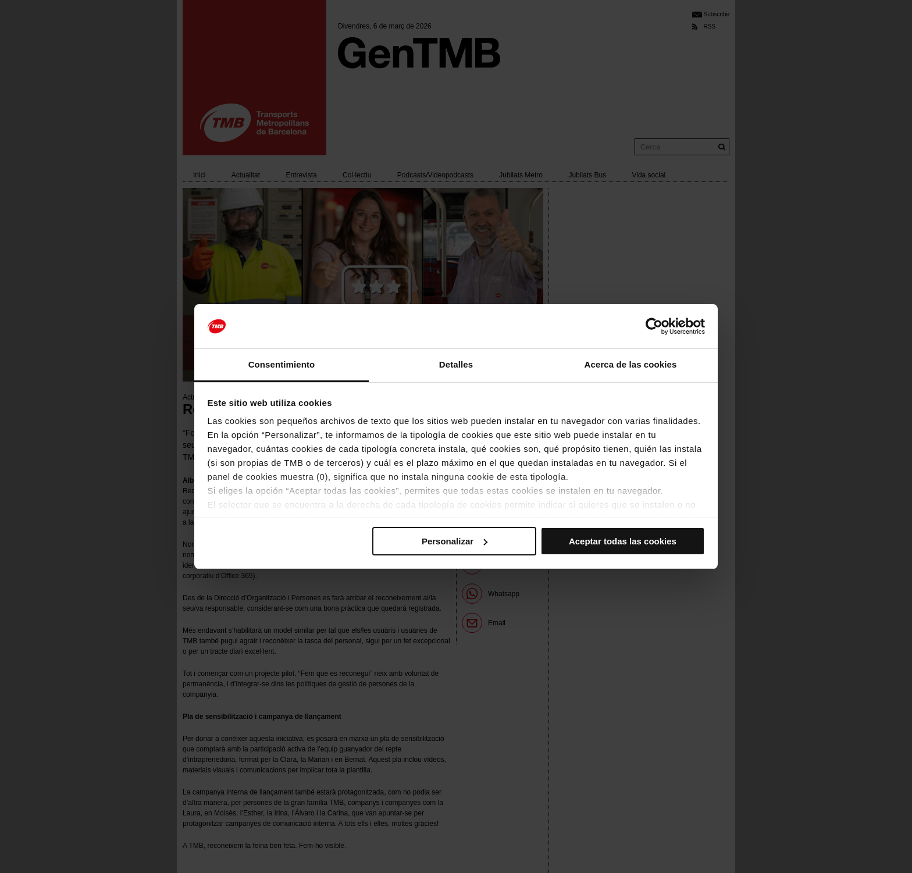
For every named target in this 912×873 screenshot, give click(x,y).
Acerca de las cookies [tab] (631, 364)
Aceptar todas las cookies (622, 541)
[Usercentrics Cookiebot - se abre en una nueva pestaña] (654, 326)
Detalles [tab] (456, 364)
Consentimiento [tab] (281, 364)
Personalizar (454, 541)
